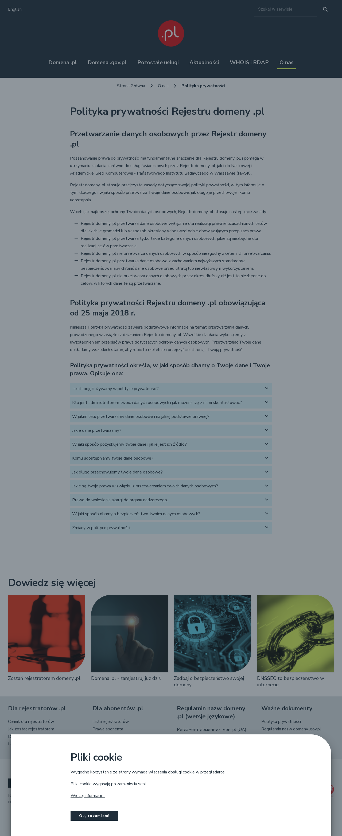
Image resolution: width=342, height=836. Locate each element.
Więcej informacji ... (88, 796)
